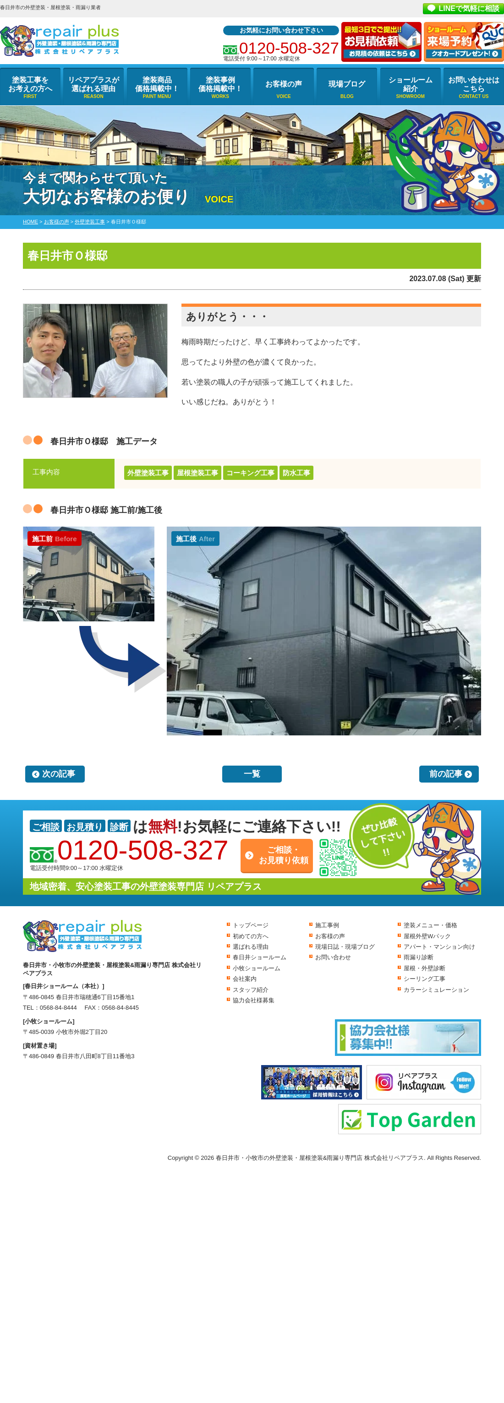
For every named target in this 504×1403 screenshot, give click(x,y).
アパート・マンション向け (439, 946)
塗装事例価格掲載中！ (220, 84)
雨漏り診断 (418, 957)
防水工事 (296, 473)
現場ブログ (347, 84)
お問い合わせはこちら (473, 84)
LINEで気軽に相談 (469, 8)
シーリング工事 (424, 978)
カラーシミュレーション (436, 989)
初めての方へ (250, 936)
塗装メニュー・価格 (430, 925)
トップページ (250, 925)
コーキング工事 (250, 473)
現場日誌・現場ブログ (345, 946)
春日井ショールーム (259, 957)
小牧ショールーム (256, 968)
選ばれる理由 (250, 946)
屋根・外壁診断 (424, 968)
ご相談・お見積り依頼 (283, 855)
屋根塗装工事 (197, 473)
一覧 (252, 773)
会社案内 (245, 978)
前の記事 (445, 773)
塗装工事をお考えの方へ (30, 84)
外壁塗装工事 (148, 473)
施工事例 (327, 925)
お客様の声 (283, 84)
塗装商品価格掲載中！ (157, 84)
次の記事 (58, 773)
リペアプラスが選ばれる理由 (93, 84)
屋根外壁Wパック (427, 936)
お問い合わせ (333, 957)
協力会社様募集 (253, 1000)
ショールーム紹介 (411, 84)
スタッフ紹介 (250, 989)
